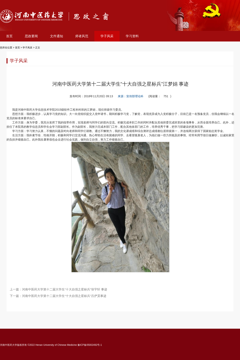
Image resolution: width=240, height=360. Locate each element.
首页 (9, 36)
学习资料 (132, 36)
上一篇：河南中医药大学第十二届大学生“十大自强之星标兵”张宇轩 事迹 (58, 289)
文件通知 (56, 36)
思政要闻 (31, 36)
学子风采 (106, 36)
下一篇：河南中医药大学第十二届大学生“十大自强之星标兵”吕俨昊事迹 (58, 296)
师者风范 (81, 36)
